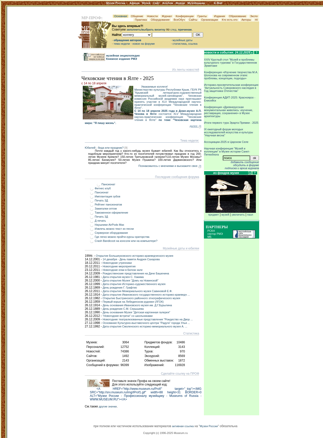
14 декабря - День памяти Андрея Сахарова (131, 259)
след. (181, 29)
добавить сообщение (245, 162)
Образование (237, 16)
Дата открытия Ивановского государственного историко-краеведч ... (146, 294)
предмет (230, 213)
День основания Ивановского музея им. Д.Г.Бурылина (137, 305)
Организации (210, 19)
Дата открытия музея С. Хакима (123, 276)
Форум (180, 3)
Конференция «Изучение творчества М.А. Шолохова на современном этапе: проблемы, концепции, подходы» (231, 75)
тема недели (122, 43)
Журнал (166, 16)
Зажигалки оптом (106, 208)
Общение (137, 16)
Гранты (202, 16)
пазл (250, 214)
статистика (179, 43)
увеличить (238, 214)
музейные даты (183, 40)
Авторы (246, 19)
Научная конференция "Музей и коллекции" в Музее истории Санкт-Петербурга (227, 151)
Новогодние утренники (117, 262)
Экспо (254, 16)
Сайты (193, 19)
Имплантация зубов (107, 196)
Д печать (100, 220)
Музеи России (116, 3)
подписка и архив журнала (242, 168)
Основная (120, 16)
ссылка (193, 43)
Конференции (184, 16)
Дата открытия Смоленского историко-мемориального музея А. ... (145, 326)
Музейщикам (196, 3)
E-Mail (218, 3)
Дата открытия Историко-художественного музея (134, 284)
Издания (219, 16)
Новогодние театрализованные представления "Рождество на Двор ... (148, 319)
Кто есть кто (229, 19)
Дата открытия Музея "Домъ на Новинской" (130, 280)
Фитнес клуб (103, 188)
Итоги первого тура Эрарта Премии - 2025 (231, 122)
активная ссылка (183, 426)
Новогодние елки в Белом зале (123, 269)
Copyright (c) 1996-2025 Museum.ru (165, 432)
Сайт (156, 3)
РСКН (211, 230)
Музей (146, 3)
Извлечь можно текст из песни (114, 228)
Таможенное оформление (111, 212)
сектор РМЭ (215, 233)
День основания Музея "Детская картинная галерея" (136, 312)
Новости (152, 16)
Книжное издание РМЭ (121, 58)
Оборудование (160, 19)
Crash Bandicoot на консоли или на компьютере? (126, 240)
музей (225, 214)
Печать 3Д (101, 200)
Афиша (134, 3)
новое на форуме (143, 43)
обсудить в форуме (246, 165)
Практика (140, 19)
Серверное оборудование (111, 232)
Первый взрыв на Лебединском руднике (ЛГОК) (133, 301)
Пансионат (108, 184)
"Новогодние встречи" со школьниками (128, 315)
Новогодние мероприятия (119, 266)
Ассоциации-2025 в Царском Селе (226, 141)
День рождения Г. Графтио (120, 287)
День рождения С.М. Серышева (123, 308)
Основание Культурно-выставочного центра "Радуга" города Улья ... (146, 322)
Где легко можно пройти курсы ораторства (122, 236)
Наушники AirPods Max (109, 224)
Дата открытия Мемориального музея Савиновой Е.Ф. (138, 291)
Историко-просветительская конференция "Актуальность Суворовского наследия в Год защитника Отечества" (231, 87)
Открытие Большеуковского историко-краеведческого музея (134, 255)
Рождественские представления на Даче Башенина (136, 273)
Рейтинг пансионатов (108, 204)
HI (256, 19)
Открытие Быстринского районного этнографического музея (141, 298)
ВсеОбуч (179, 19)
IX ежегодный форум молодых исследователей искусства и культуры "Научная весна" (228, 132)
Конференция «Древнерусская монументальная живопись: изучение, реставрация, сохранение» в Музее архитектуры (228, 112)
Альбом (167, 3)
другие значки (108, 406)
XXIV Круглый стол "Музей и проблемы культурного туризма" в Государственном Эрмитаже (230, 62)
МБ (209, 236)
